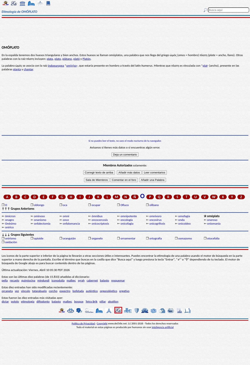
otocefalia (213, 238)
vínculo (25, 291)
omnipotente (129, 216)
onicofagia (127, 223)
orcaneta (7, 291)
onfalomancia (71, 223)
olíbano (154, 205)
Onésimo (10, 223)
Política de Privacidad (83, 323)
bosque (78, 301)
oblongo (39, 205)
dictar (5, 301)
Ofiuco (125, 205)
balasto (104, 280)
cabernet (92, 280)
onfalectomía (42, 223)
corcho (53, 291)
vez (17, 291)
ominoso (39, 216)
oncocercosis (100, 220)
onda (181, 220)
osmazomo (185, 238)
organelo (97, 238)
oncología (127, 220)
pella (5, 280)
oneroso (212, 220)
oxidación (11, 242)
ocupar (96, 205)
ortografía (155, 238)
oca (65, 205)
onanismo (40, 220)
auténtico (92, 291)
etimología (27, 301)
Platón (87, 59)
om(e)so (71, 65)
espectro (64, 291)
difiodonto (43, 301)
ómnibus (97, 216)
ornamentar (128, 238)
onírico (9, 227)
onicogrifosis (157, 223)
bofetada (78, 291)
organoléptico (108, 291)
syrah (81, 280)
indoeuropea (56, 65)
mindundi (43, 280)
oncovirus (155, 220)
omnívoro (155, 216)
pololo (15, 301)
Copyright (102, 323)
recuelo (14, 280)
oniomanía (213, 223)
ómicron (10, 216)
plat (205, 65)
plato (58, 59)
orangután (69, 238)
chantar (28, 69)
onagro (9, 220)
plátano (67, 59)
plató (76, 59)
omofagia (184, 216)
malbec (71, 280)
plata (50, 59)
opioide (38, 238)
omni (66, 216)
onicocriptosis (100, 223)
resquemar (118, 280)
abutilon (113, 301)
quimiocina (28, 280)
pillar (103, 301)
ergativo (124, 291)
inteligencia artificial (163, 327)
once (66, 220)
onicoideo (184, 223)
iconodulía (57, 280)
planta (17, 69)
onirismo (10, 238)
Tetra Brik (91, 301)
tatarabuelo (39, 291)
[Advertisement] (125, 31)
